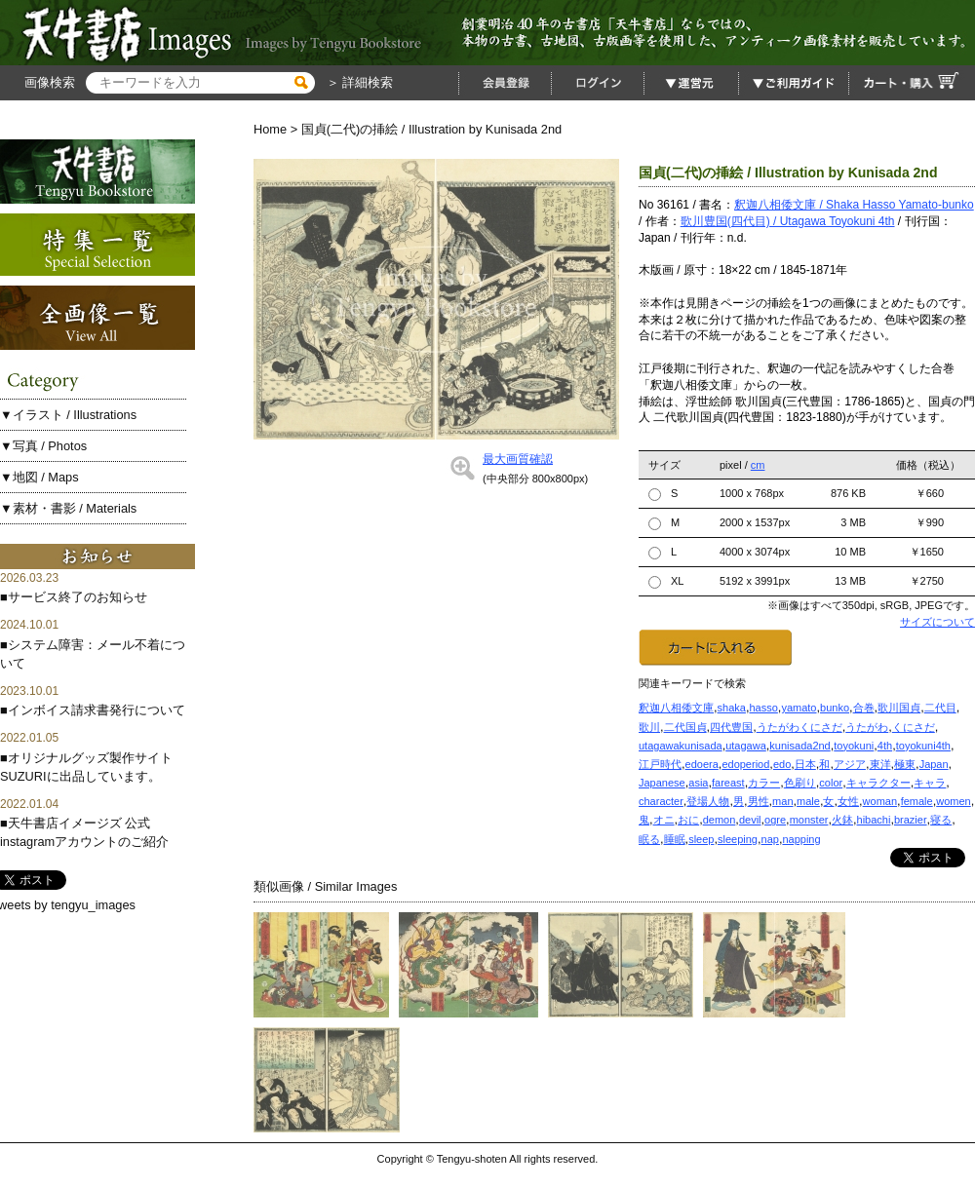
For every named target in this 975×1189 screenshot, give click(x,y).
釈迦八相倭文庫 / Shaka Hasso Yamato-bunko (854, 204)
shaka (732, 707)
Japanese (662, 782)
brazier (910, 819)
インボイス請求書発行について (96, 710)
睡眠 (674, 839)
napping (801, 839)
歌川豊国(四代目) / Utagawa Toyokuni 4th (788, 221)
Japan (934, 764)
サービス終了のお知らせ (77, 597)
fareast (728, 782)
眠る (649, 839)
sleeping (738, 839)
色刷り (800, 782)
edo (782, 764)
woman (880, 801)
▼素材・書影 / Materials (68, 508)
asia (698, 782)
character (661, 801)
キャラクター (878, 782)
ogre (775, 819)
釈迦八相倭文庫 (676, 707)
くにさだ (913, 727)
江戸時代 (660, 764)
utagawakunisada (680, 745)
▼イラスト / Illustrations (68, 414)
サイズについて (937, 622)
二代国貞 (685, 727)
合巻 (864, 707)
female (917, 801)
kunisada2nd (799, 745)
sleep (701, 839)
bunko (834, 707)
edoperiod (745, 764)
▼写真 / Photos (43, 446)
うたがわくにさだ (799, 727)
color (830, 782)
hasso (763, 707)
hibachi (874, 819)
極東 (905, 764)
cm (758, 465)
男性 (758, 801)
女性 (848, 801)
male (808, 801)
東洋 (880, 764)
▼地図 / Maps (39, 477)
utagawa (745, 745)
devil (750, 819)
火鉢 (842, 819)
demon (719, 819)
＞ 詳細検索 (358, 82)
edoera (702, 764)
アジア (850, 764)
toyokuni (854, 745)
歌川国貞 (899, 707)
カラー (764, 782)
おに (688, 819)
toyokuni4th (923, 745)
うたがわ (866, 727)
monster (809, 819)
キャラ (930, 782)
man (782, 801)
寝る (941, 819)
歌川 (649, 727)
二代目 (940, 707)
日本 (805, 764)
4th (885, 745)
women (953, 801)
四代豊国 (731, 727)
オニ (664, 819)
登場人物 (707, 801)
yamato (798, 707)
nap (770, 839)
